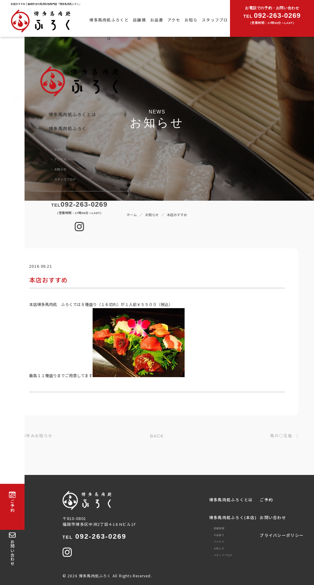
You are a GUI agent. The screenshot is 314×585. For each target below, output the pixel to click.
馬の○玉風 (281, 436)
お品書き (156, 29)
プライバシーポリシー (282, 535)
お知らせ (191, 29)
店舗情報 (139, 29)
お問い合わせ (273, 517)
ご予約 (266, 500)
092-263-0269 (94, 536)
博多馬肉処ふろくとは (109, 29)
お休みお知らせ (37, 436)
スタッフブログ (215, 29)
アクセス (173, 29)
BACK (157, 436)
